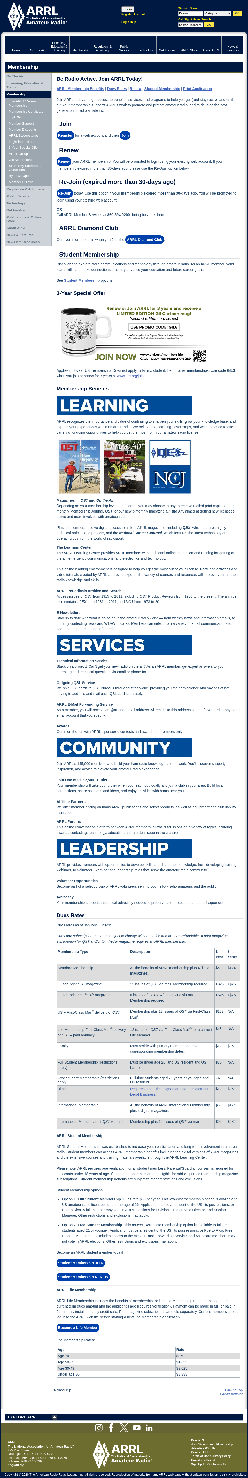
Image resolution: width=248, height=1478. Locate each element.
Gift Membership (21, 160)
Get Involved (16, 210)
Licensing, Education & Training (25, 85)
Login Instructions (22, 142)
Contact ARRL (200, 1452)
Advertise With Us (203, 1448)
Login (127, 9)
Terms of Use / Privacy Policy (211, 1456)
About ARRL (16, 228)
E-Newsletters (69, 613)
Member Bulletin (21, 182)
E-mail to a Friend (203, 1460)
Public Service (17, 196)
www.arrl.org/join (130, 376)
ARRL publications (126, 807)
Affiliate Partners (71, 802)
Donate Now (199, 1440)
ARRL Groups (19, 154)
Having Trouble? (231, 1394)
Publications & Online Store (23, 219)
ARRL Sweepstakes (23, 135)
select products (161, 807)
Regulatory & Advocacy (25, 189)
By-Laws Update (21, 176)
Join (194, 1444)
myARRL (15, 117)
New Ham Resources (23, 242)
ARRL (55, 16)
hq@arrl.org (16, 1465)
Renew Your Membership (216, 1444)
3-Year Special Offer (24, 148)
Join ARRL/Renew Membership (22, 103)
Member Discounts (23, 129)
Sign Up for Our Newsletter (209, 1464)
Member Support (21, 123)
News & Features (20, 235)
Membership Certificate (26, 111)
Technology (15, 203)
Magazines (66, 500)
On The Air (15, 76)
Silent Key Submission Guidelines (25, 168)
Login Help (128, 22)
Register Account (133, 14)
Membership (16, 94)
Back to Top (234, 1390)
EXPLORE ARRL (23, 1417)
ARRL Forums (69, 822)
